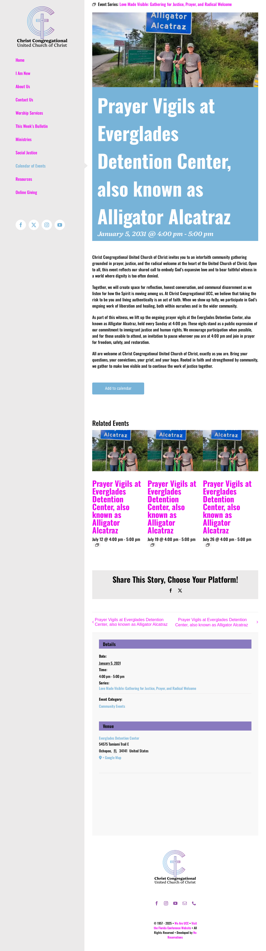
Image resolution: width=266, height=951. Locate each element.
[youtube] (175, 903)
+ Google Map (112, 757)
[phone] (194, 903)
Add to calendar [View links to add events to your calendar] (118, 388)
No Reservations (182, 934)
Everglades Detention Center (119, 738)
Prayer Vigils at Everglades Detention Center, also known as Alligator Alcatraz (116, 506)
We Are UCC (182, 923)
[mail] (185, 903)
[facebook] (157, 903)
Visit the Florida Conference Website (175, 925)
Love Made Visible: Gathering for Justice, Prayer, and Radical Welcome (147, 688)
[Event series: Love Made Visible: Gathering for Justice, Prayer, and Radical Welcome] (97, 544)
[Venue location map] (175, 788)
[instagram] (166, 903)
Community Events (112, 706)
